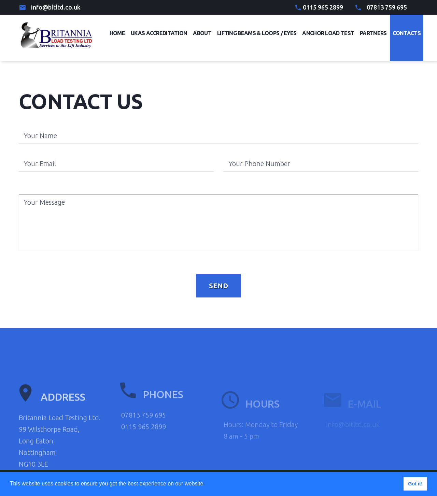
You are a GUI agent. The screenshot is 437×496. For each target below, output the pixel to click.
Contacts (407, 33)
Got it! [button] (415, 483)
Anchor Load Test (328, 33)
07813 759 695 (387, 7)
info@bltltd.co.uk (56, 7)
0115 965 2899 (323, 7)
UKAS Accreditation (159, 33)
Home (117, 33)
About (202, 33)
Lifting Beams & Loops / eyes (256, 33)
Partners (373, 33)
